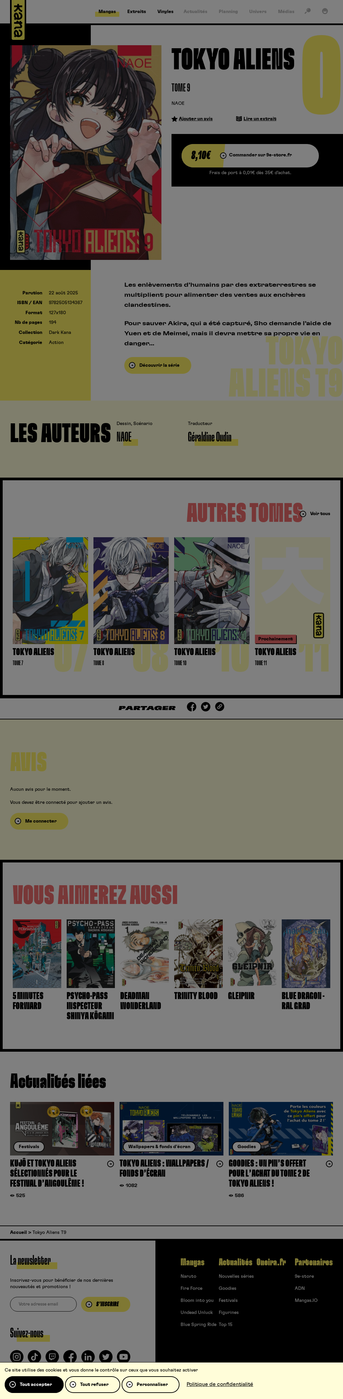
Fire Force (191, 1288)
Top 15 (225, 1324)
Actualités (235, 1262)
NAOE (178, 103)
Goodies (227, 1288)
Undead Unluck (197, 1312)
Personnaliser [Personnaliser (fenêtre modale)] (152, 1384)
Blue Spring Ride (198, 1324)
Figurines (229, 1312)
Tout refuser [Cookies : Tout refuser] (94, 1384)
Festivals (228, 1300)
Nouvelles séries (236, 1276)
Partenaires (314, 1262)
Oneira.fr (271, 1262)
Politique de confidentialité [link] (220, 1384)
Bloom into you (197, 1300)
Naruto (188, 1276)
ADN (300, 1288)
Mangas (192, 1262)
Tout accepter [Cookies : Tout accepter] (36, 1384)
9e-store (304, 1276)
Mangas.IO (306, 1300)
